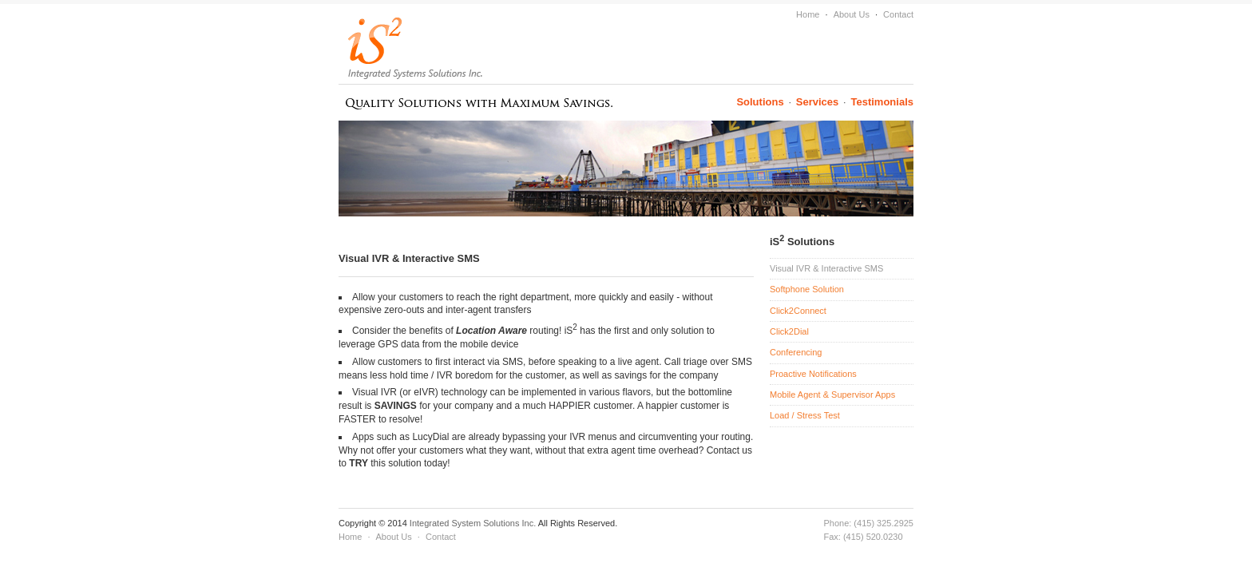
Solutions (759, 102)
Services (817, 102)
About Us (852, 14)
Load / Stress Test (805, 415)
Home (807, 14)
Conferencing (796, 352)
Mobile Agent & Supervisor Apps (832, 394)
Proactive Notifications (813, 374)
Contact (898, 14)
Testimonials (881, 102)
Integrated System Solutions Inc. (474, 523)
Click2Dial (789, 331)
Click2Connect (798, 310)
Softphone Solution (807, 289)
